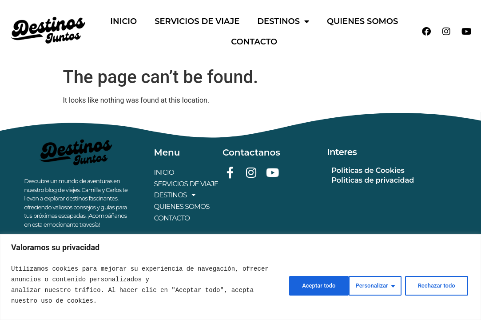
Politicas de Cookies (367, 170)
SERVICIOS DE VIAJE (197, 21)
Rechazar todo (372, 284)
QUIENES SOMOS (362, 21)
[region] (240, 277)
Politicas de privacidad (372, 180)
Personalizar (304, 284)
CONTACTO (254, 42)
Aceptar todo (439, 284)
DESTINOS (283, 21)
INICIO (123, 21)
